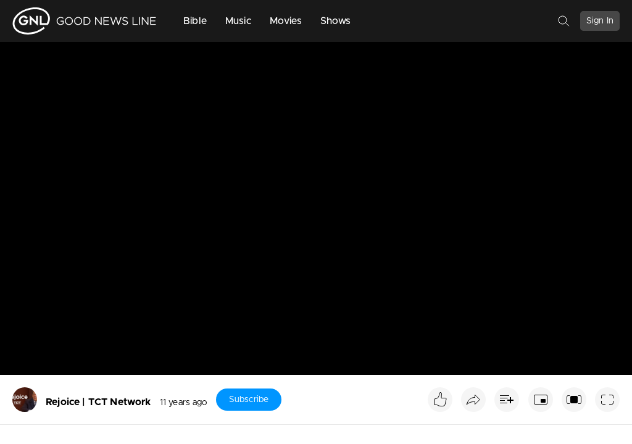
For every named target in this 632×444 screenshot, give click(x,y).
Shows (335, 21)
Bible (195, 21)
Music (238, 21)
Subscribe (248, 399)
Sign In (599, 21)
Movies (286, 21)
